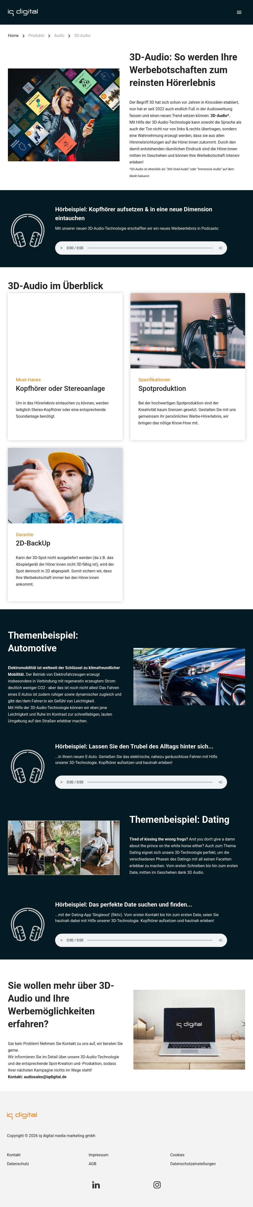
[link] (45, 1155)
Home (13, 35)
